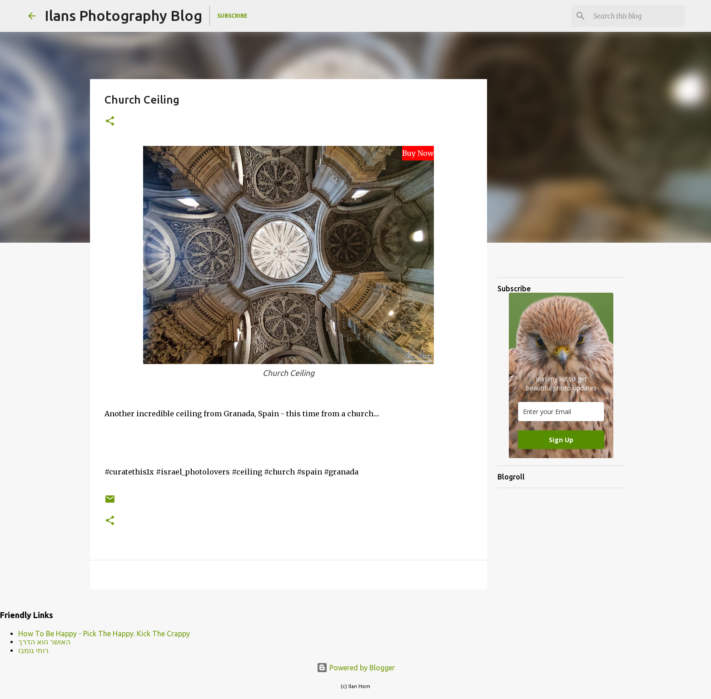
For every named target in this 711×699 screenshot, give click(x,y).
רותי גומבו (33, 650)
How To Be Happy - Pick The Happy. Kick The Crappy (104, 633)
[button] (109, 121)
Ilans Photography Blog (123, 15)
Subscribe (232, 16)
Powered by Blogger (356, 668)
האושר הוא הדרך (44, 642)
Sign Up (561, 439)
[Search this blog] (637, 16)
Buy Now (418, 153)
